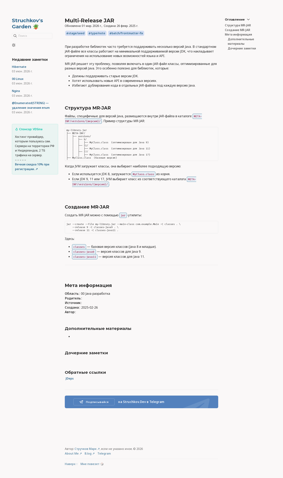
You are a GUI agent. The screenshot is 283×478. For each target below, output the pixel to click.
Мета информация (238, 34)
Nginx (16, 91)
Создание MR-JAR (237, 30)
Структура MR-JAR (238, 25)
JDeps (70, 378)
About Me (72, 453)
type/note (98, 33)
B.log (88, 453)
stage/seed (76, 33)
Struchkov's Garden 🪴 (27, 23)
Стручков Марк (86, 449)
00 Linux (17, 79)
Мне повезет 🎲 (92, 464)
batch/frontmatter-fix (127, 33)
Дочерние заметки (242, 48)
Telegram (104, 453)
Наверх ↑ (71, 464)
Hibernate (19, 67)
